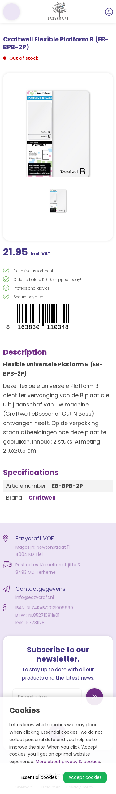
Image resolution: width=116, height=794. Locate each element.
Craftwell (41, 497)
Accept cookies (85, 777)
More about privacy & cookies (68, 761)
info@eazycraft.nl (34, 597)
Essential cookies (39, 777)
